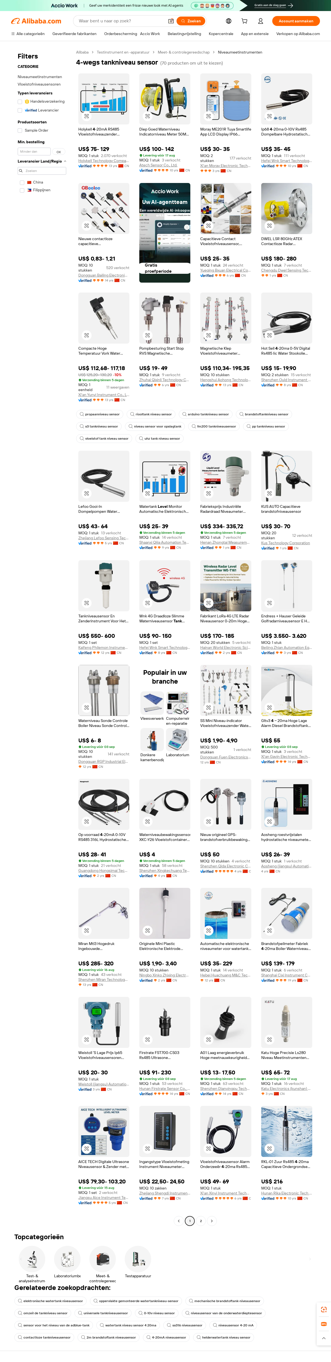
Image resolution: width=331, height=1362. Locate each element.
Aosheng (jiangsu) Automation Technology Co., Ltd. (286, 866)
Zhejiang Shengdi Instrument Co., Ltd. (164, 1193)
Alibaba (82, 52)
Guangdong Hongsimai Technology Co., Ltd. (103, 870)
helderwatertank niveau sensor (223, 1337)
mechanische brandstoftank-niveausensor (224, 1301)
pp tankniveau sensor (266, 426)
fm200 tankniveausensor (214, 426)
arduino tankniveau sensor (205, 414)
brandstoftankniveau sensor (264, 414)
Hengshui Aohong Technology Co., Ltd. (225, 380)
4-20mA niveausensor (166, 1337)
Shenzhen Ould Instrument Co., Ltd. (286, 380)
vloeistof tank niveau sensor (104, 438)
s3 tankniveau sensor (99, 426)
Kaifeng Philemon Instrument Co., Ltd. (103, 647)
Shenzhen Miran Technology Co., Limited (103, 979)
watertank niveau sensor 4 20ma (128, 1325)
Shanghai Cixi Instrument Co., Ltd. (286, 975)
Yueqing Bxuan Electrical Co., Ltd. (225, 270)
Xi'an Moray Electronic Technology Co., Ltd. (225, 165)
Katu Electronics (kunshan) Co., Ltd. (286, 1088)
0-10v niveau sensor (156, 1313)
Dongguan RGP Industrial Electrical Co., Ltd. (103, 761)
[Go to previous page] (179, 1221)
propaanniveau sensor (100, 414)
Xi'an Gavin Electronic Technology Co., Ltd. (286, 756)
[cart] (245, 22)
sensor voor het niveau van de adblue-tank (53, 1325)
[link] (324, 1309)
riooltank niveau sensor (151, 414)
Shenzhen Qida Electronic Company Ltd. (225, 866)
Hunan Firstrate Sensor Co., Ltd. (164, 1088)
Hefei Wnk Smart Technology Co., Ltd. (286, 160)
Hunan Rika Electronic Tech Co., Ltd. (286, 1193)
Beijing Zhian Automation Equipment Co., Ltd (286, 647)
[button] (171, 21)
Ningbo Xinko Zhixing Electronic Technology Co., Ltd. (164, 975)
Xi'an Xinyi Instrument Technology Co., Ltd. (225, 1193)
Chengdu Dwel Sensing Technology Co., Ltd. (286, 270)
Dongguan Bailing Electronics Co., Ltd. (103, 275)
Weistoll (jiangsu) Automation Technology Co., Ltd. (103, 1084)
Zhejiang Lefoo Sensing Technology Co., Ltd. (103, 538)
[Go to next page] (212, 1221)
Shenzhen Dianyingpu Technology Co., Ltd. (225, 1088)
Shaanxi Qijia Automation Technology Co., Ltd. (164, 542)
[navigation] (42, 637)
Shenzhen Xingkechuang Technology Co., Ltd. (164, 870)
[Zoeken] (191, 21)
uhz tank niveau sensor (159, 438)
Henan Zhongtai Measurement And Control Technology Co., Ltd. (225, 542)
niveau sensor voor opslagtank (155, 426)
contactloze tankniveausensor (44, 1337)
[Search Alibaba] (121, 21)
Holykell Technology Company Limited (103, 160)
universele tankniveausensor (103, 1313)
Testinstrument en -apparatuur (123, 52)
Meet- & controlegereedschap (184, 52)
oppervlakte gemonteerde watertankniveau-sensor (136, 1301)
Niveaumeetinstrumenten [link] (240, 52)
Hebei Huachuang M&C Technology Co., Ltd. (225, 975)
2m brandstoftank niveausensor (108, 1337)
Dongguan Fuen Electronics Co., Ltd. (225, 757)
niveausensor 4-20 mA (233, 1325)
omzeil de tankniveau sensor (43, 1313)
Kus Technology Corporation (285, 543)
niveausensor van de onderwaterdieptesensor (223, 1313)
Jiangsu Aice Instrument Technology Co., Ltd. (103, 1197)
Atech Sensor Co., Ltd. (158, 165)
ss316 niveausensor (184, 1325)
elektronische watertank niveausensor (50, 1301)
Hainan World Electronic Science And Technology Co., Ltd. (225, 647)
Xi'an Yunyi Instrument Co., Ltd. (103, 394)
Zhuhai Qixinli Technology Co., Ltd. (164, 380)
